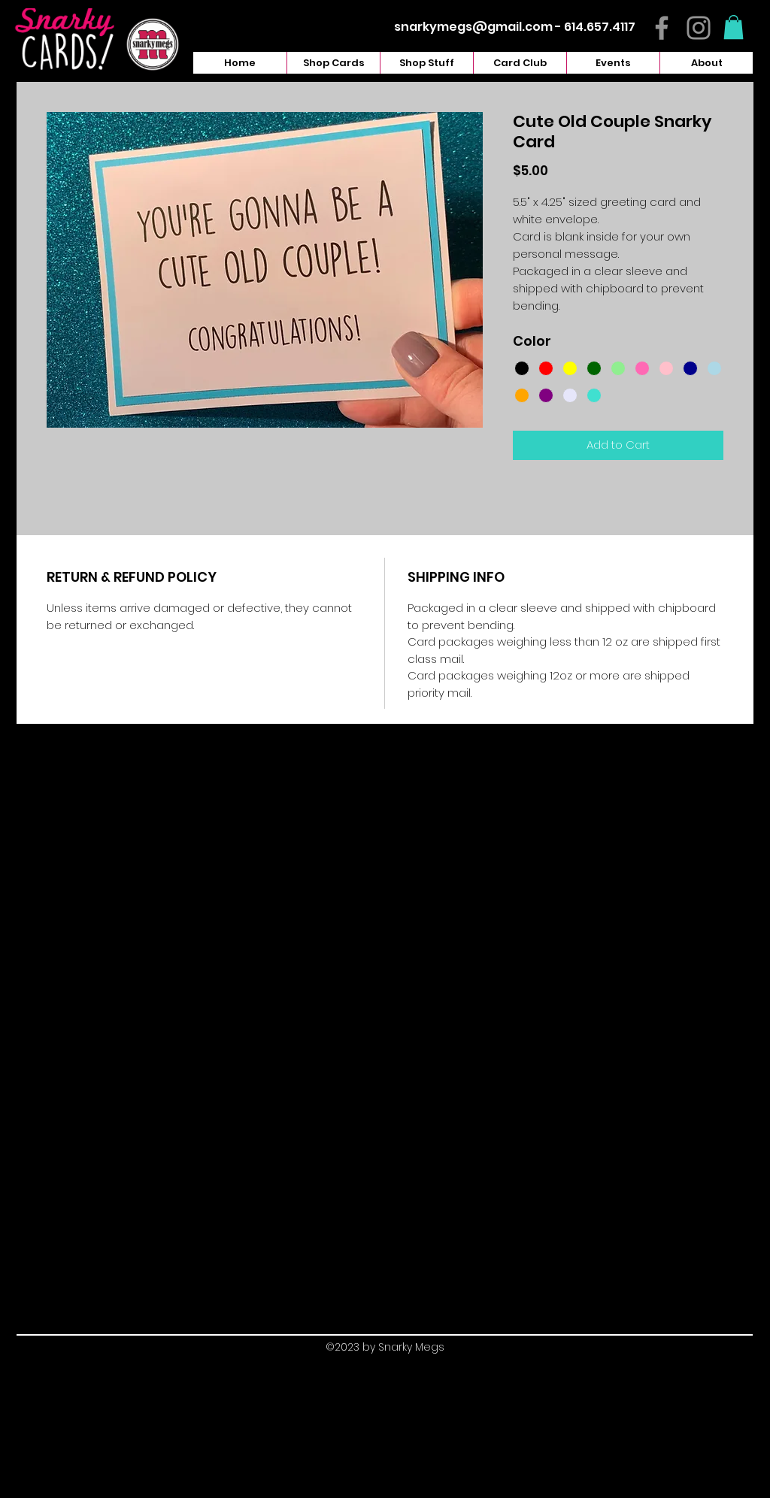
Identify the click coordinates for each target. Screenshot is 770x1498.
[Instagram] (698, 28)
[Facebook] (662, 28)
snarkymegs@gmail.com (473, 26)
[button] (733, 27)
